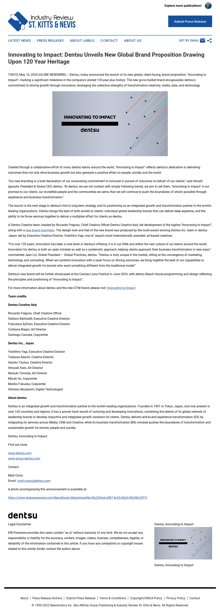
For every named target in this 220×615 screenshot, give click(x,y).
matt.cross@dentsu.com (33, 481)
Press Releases (50, 40)
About (24, 598)
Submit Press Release (80, 598)
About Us (132, 40)
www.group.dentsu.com (24, 458)
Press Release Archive (47, 598)
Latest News (19, 40)
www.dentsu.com (20, 453)
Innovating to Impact (121, 288)
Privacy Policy (175, 598)
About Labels (82, 40)
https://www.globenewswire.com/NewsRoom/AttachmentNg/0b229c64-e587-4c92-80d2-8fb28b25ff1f (77, 498)
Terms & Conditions (113, 598)
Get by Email (192, 40)
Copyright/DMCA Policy (146, 598)
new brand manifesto (40, 230)
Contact (109, 40)
